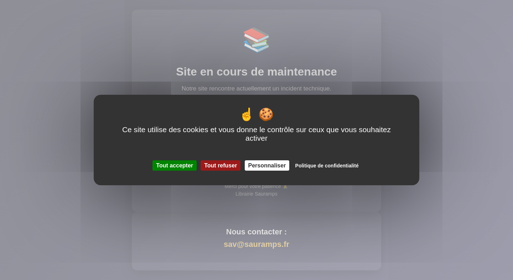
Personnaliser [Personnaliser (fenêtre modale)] (267, 165)
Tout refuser (220, 165)
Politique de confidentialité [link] (327, 165)
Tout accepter (174, 165)
